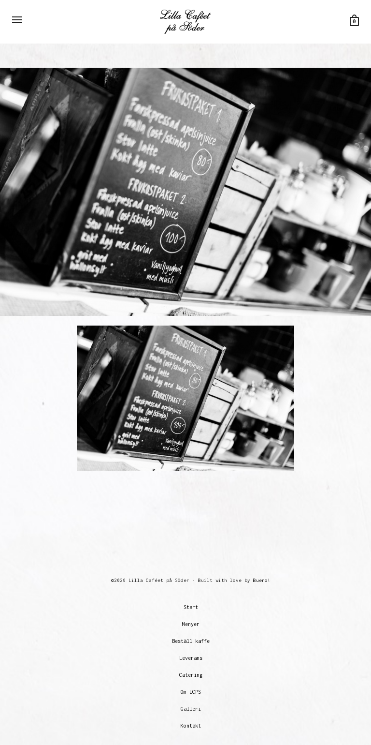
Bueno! (262, 580)
